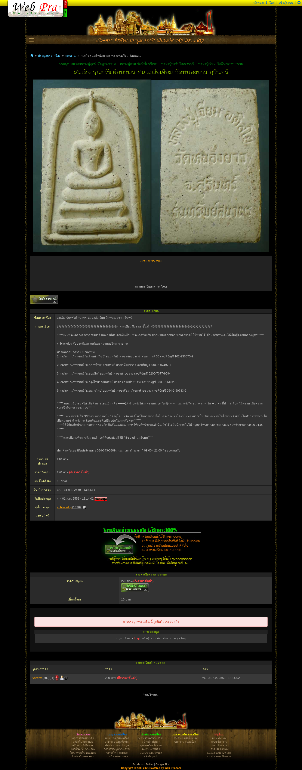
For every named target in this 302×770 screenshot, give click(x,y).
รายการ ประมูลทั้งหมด (117, 741)
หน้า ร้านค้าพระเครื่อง (151, 738)
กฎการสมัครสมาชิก (83, 738)
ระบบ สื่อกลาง (219, 745)
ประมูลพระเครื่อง (49, 55)
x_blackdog (64, 507)
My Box (219, 734)
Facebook (138, 764)
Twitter (149, 764)
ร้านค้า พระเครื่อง (151, 734)
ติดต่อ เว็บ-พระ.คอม (83, 756)
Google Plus (162, 764)
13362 (77, 507)
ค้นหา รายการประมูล (117, 745)
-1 (51, 678)
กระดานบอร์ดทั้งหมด (185, 738)
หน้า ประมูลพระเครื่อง (117, 738)
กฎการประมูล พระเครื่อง (117, 749)
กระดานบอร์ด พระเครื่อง (185, 734)
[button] (299, 2)
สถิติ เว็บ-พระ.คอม (83, 741)
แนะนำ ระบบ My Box (219, 752)
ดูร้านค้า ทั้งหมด (151, 741)
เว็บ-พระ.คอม (83, 734)
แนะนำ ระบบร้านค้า (151, 752)
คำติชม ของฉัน (218, 749)
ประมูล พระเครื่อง (116, 734)
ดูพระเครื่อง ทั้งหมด (151, 745)
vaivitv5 (38, 678)
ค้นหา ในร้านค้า (151, 749)
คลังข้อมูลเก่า (151, 756)
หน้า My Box (219, 738)
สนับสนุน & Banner (82, 745)
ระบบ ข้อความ (219, 741)
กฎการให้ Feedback (117, 752)
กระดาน (70, 55)
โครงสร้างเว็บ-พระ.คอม (83, 752)
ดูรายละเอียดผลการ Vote (151, 286)
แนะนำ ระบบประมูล (117, 756)
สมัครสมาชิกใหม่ (263, 2)
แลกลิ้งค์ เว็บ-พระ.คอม (83, 749)
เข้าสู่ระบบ (286, 2)
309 (45, 678)
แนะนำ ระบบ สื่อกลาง (219, 756)
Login (137, 638)
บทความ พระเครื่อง (185, 741)
